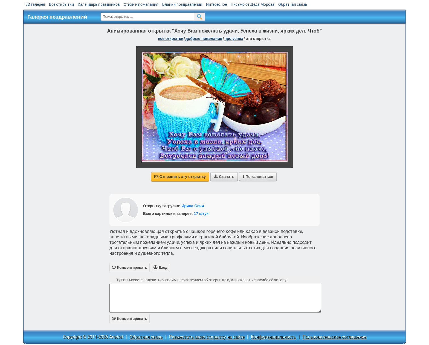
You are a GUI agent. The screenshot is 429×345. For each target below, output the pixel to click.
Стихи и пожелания (141, 4)
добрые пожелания (203, 38)
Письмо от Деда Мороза (252, 4)
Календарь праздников (99, 4)
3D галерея (35, 4)
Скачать (224, 176)
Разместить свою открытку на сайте (206, 337)
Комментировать (129, 319)
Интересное (216, 4)
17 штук (201, 213)
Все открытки (61, 4)
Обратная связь (292, 4)
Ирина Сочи (192, 206)
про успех (233, 38)
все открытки (170, 38)
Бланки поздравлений (182, 4)
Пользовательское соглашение (334, 337)
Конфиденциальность (273, 337)
